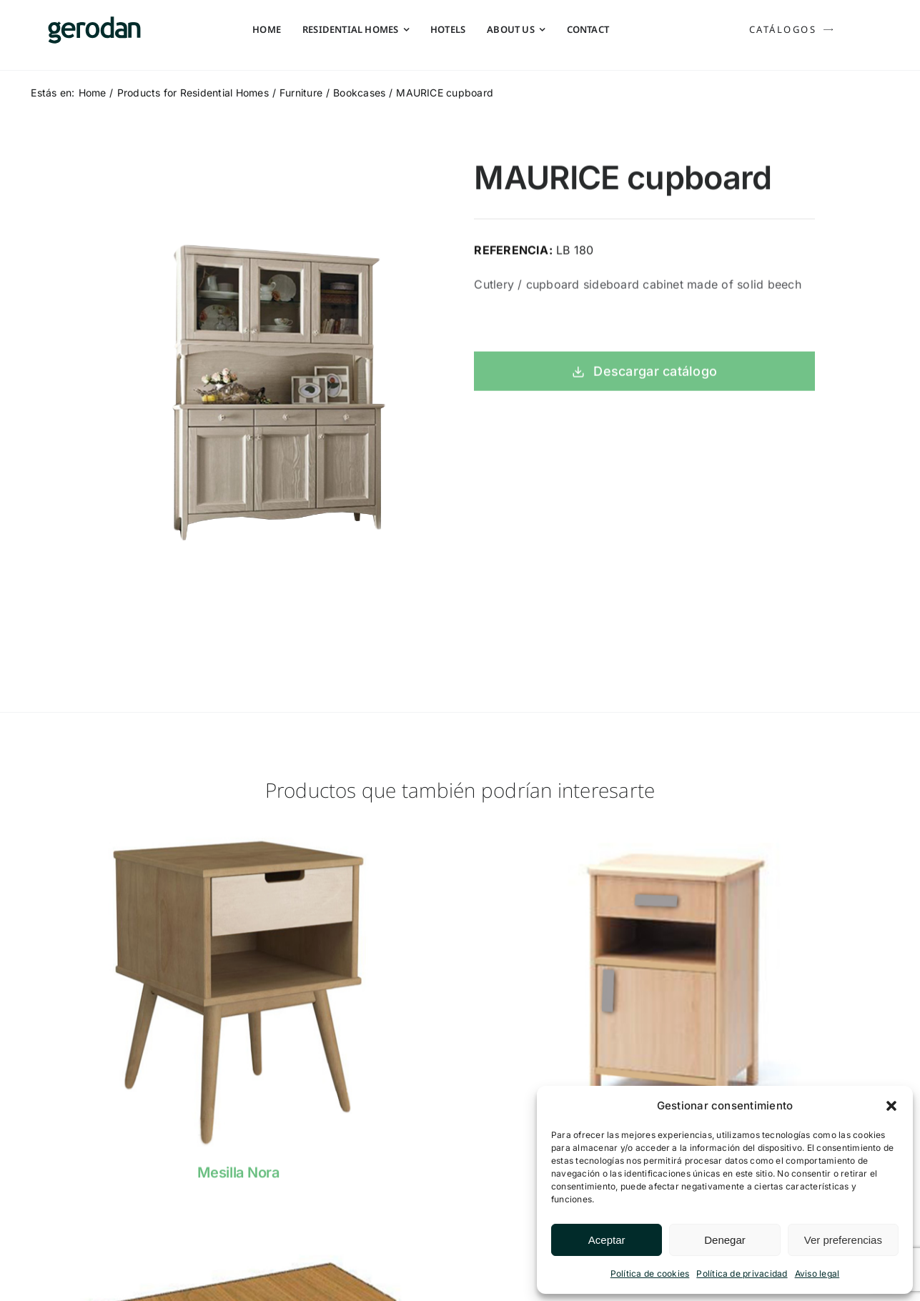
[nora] (238, 838)
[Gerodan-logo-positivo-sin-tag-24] (94, 22)
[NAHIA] (682, 838)
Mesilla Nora (238, 1180)
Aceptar (606, 1240)
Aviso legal (817, 1273)
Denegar (725, 1240)
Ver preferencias (843, 1240)
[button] (891, 1106)
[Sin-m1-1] (238, 1230)
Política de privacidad (741, 1273)
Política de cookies (650, 1273)
